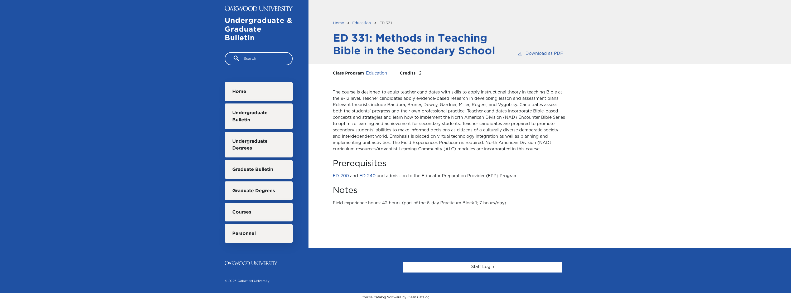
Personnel (244, 233)
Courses (241, 212)
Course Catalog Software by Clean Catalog (395, 297)
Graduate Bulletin (252, 169)
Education (361, 23)
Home (239, 92)
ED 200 (341, 176)
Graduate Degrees (253, 191)
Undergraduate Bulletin (250, 116)
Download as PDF (540, 53)
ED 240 (367, 176)
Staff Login (482, 267)
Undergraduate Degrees (250, 144)
